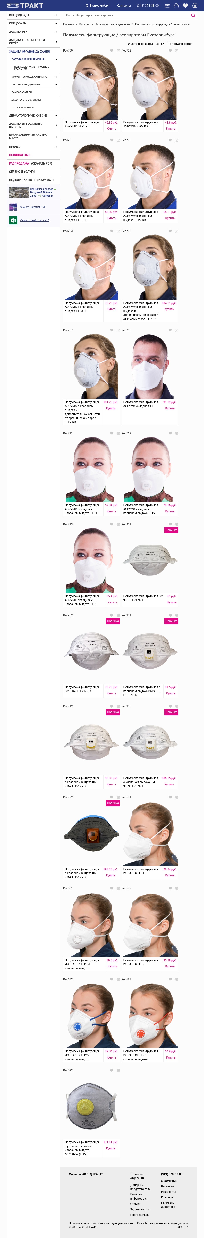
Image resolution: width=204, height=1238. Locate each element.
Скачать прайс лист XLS (34, 220)
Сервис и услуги (22, 171)
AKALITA (182, 1227)
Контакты (124, 5)
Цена (159, 43)
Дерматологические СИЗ (28, 115)
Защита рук (18, 31)
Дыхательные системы (26, 100)
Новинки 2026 (19, 155)
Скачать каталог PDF (33, 206)
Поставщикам (139, 1214)
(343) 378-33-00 (148, 5)
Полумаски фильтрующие (28, 59)
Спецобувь (17, 23)
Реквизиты (168, 1191)
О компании (169, 1181)
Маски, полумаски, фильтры (30, 77)
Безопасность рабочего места (28, 137)
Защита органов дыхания (29, 51)
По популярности (179, 43)
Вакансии (167, 1186)
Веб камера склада (41, 188)
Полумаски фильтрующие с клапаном (31, 68)
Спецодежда (19, 15)
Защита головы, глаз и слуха (27, 41)
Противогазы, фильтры (26, 84)
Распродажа (19, 163)
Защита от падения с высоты (25, 125)
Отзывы (135, 1204)
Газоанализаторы (23, 107)
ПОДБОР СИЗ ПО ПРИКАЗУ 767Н (31, 180)
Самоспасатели (22, 92)
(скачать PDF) (41, 163)
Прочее (14, 146)
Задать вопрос (140, 1209)
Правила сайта (79, 1223)
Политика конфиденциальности (111, 1223)
